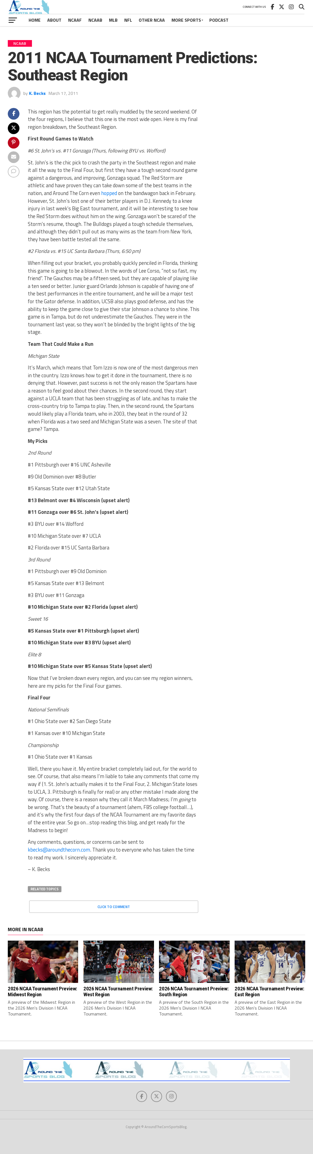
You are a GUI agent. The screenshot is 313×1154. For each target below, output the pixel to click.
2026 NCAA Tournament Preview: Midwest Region (42, 991)
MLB (113, 20)
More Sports (186, 20)
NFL (128, 20)
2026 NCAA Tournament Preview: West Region (118, 991)
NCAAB (95, 20)
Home (35, 20)
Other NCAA (152, 20)
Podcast (218, 20)
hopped (109, 193)
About (54, 20)
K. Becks (37, 93)
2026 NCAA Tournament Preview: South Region (193, 991)
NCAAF (75, 20)
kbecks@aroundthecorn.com (59, 850)
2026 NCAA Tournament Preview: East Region (269, 991)
